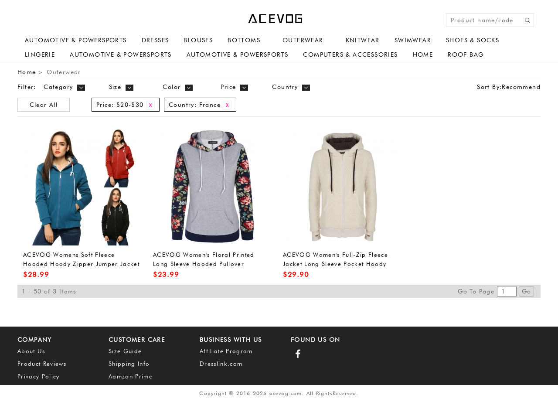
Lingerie (40, 54)
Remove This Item (150, 105)
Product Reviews (41, 363)
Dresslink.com (221, 363)
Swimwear (413, 40)
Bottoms (244, 40)
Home (423, 54)
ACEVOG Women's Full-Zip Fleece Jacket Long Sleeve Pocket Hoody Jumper (335, 263)
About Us (31, 350)
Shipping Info (129, 363)
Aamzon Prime (131, 376)
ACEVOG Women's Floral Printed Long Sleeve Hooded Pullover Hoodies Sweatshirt (204, 263)
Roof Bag (465, 54)
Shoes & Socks (472, 40)
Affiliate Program (226, 350)
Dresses (155, 40)
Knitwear (363, 40)
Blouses (198, 40)
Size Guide (125, 350)
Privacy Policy (38, 376)
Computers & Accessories (350, 54)
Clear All (44, 104)
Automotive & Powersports (76, 40)
